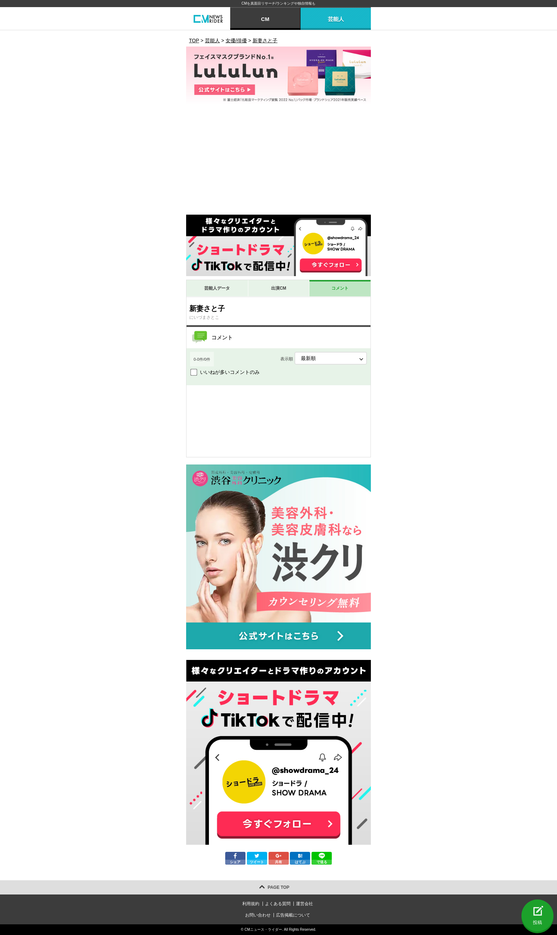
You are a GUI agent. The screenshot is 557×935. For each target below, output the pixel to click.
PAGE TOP (279, 887)
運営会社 (304, 903)
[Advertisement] (278, 161)
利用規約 (250, 903)
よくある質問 (278, 903)
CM (265, 19)
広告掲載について (293, 915)
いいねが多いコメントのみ (230, 372)
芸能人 (336, 19)
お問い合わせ (258, 915)
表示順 (323, 358)
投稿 (537, 922)
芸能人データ (217, 288)
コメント (339, 288)
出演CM (278, 288)
